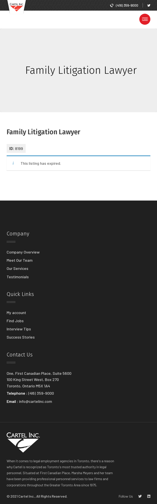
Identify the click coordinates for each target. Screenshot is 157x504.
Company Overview (23, 252)
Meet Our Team (20, 260)
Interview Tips (19, 328)
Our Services (17, 268)
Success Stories (21, 337)
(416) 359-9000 (124, 5)
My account (16, 312)
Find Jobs (15, 320)
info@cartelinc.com (35, 401)
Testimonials (18, 276)
